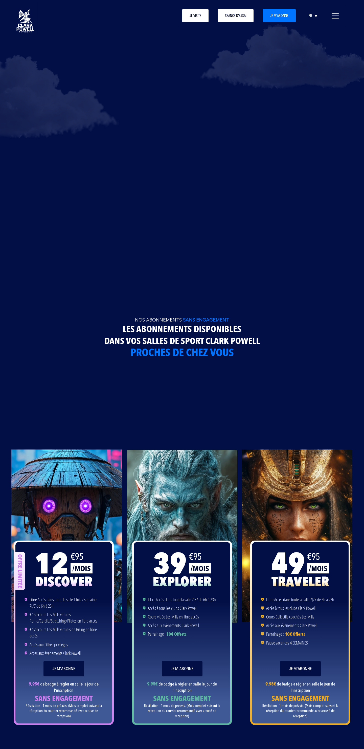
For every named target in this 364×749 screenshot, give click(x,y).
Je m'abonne (279, 15)
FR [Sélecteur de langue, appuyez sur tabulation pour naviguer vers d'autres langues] (310, 16)
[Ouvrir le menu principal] (335, 15)
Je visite (195, 15)
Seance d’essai (235, 15)
